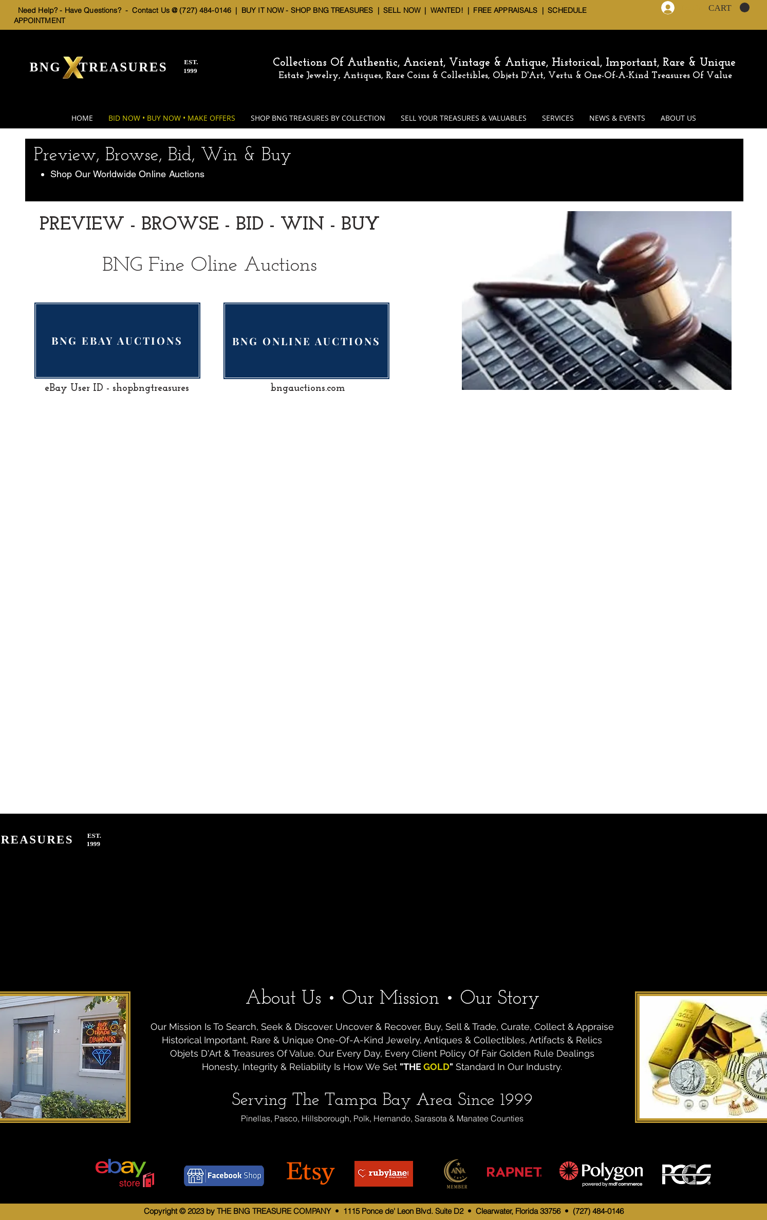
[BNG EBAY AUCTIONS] (117, 340)
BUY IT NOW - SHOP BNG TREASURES (307, 10)
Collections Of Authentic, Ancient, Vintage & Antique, (412, 63)
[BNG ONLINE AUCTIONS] (306, 341)
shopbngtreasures (151, 388)
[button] (729, 8)
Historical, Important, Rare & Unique (644, 63)
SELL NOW (401, 10)
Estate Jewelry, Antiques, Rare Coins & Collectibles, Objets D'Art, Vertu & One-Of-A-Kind (463, 76)
